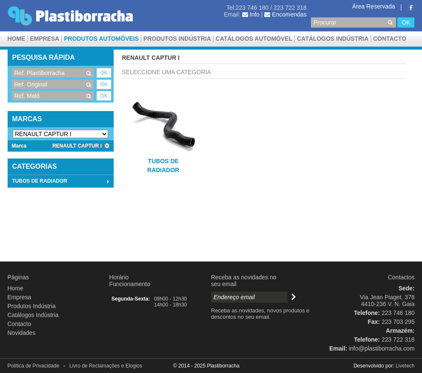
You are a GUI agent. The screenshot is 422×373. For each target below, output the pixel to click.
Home (16, 38)
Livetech (405, 366)
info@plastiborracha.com (381, 348)
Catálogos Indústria (333, 38)
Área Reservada (373, 6)
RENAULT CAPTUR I (80, 146)
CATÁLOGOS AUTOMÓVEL (253, 38)
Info (251, 14)
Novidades (22, 332)
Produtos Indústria (177, 38)
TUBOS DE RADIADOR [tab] (61, 181)
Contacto (389, 38)
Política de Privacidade (33, 366)
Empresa (44, 38)
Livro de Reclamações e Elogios (106, 366)
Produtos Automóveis (101, 38)
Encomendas (285, 14)
